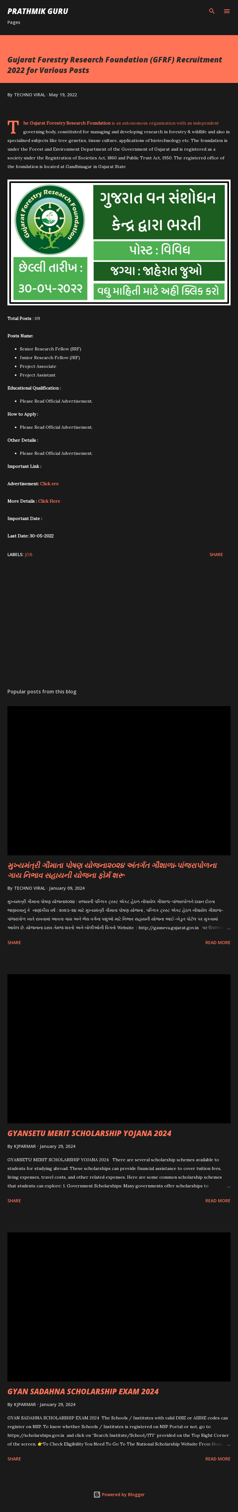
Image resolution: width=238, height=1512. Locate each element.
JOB (29, 554)
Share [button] (216, 554)
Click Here (49, 501)
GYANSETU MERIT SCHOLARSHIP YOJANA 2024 (89, 1133)
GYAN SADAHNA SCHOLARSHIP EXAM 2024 (83, 1391)
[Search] (212, 11)
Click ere (49, 483)
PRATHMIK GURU (37, 11)
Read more (218, 942)
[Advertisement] (119, 624)
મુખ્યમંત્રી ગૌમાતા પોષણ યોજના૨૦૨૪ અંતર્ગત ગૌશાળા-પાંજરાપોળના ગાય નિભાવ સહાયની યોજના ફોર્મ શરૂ (111, 870)
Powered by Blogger (119, 1494)
